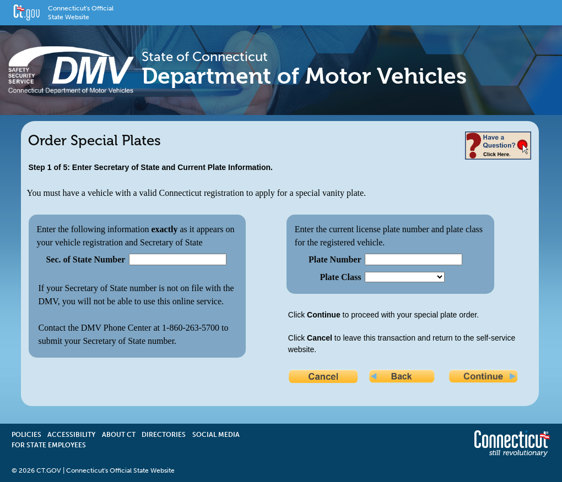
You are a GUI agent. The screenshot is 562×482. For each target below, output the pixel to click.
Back (404, 377)
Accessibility (71, 435)
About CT (119, 435)
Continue (484, 377)
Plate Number (335, 259)
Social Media (216, 435)
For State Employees (49, 445)
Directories (164, 435)
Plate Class (340, 277)
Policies (26, 435)
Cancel (324, 377)
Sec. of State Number (85, 259)
